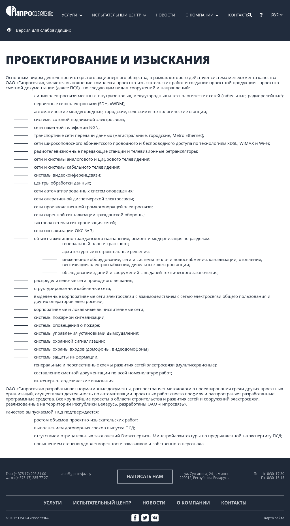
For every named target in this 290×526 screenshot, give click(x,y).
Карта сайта (274, 518)
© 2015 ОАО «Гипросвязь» (27, 518)
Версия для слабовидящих (43, 30)
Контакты (234, 503)
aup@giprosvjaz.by (76, 473)
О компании (199, 15)
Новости (165, 15)
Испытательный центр (116, 15)
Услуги (69, 15)
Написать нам (145, 476)
